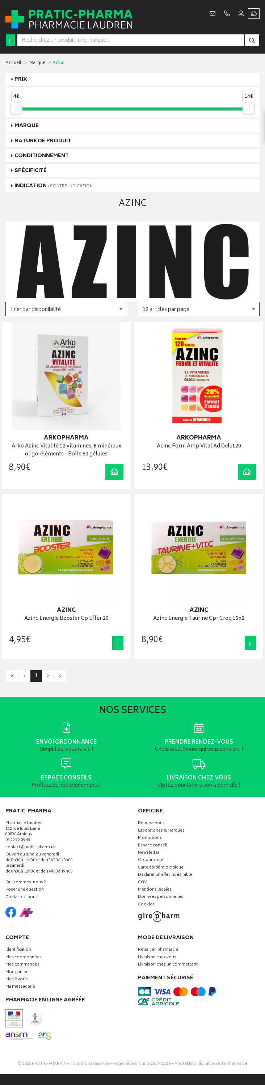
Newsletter (148, 853)
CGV (142, 883)
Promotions (150, 838)
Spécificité (30, 170)
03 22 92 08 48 (17, 840)
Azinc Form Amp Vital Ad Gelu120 (199, 446)
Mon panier (16, 973)
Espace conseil (152, 846)
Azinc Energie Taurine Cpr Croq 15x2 (198, 619)
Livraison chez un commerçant (168, 965)
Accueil (13, 63)
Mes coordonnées (23, 958)
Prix (20, 79)
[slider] (16, 109)
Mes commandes (22, 965)
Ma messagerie (20, 987)
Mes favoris (16, 980)
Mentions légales (155, 890)
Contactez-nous (21, 898)
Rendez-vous (151, 823)
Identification (18, 950)
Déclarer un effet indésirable (165, 875)
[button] (66, 309)
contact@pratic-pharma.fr (30, 848)
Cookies (146, 905)
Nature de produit (42, 141)
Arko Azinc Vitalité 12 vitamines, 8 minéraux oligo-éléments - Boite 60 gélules (66, 450)
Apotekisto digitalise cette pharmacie (210, 1063)
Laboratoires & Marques (161, 831)
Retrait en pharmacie (158, 950)
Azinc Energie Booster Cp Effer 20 (66, 619)
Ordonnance (150, 860)
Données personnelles (160, 897)
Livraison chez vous (157, 958)
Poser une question (24, 890)
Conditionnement (41, 155)
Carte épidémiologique (161, 868)
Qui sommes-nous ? (25, 883)
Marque (37, 63)
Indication (53, 185)
